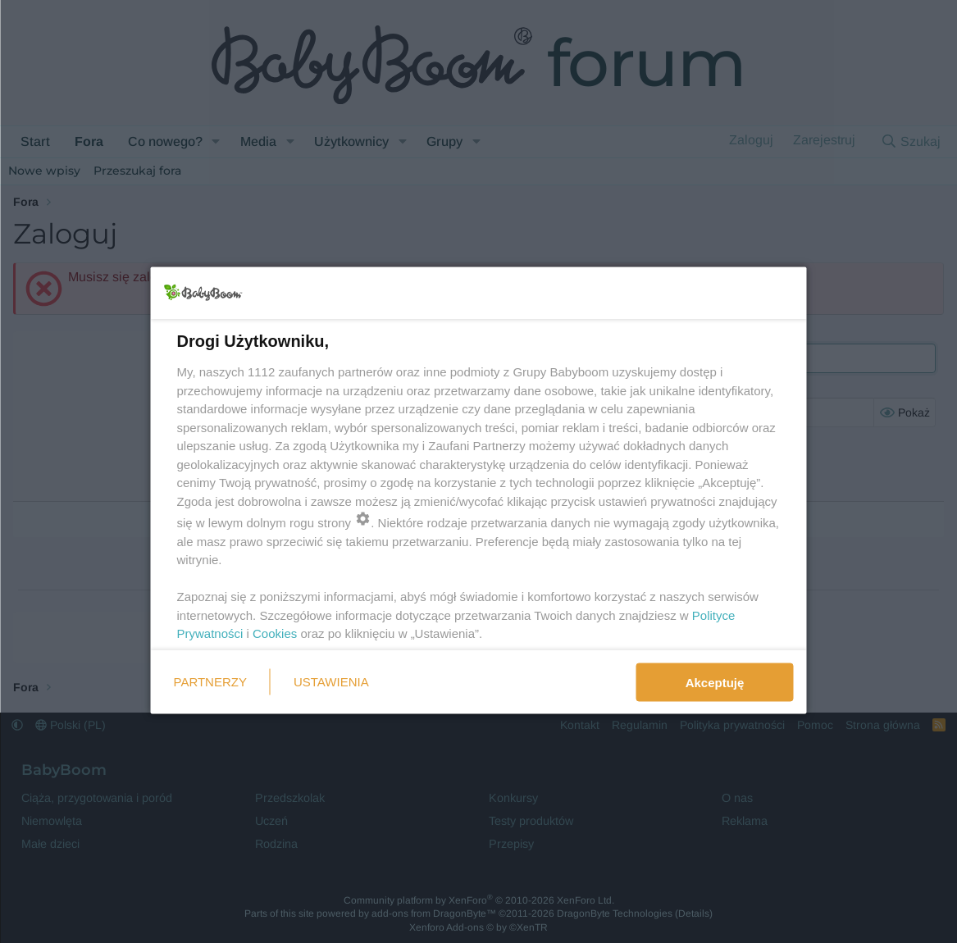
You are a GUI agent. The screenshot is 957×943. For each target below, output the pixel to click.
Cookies (275, 633)
